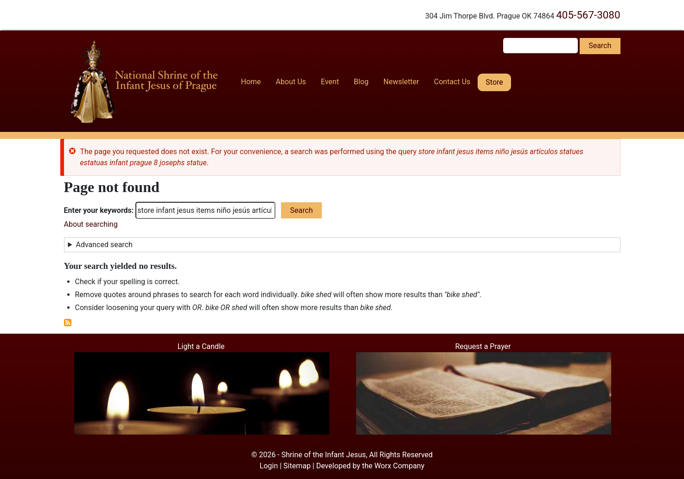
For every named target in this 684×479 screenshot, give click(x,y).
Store (494, 82)
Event (330, 81)
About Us (291, 81)
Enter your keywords (98, 210)
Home (251, 81)
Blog (361, 81)
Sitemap (297, 465)
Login (269, 465)
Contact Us (452, 81)
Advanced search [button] (104, 244)
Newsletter (401, 81)
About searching (91, 224)
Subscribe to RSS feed (67, 322)
